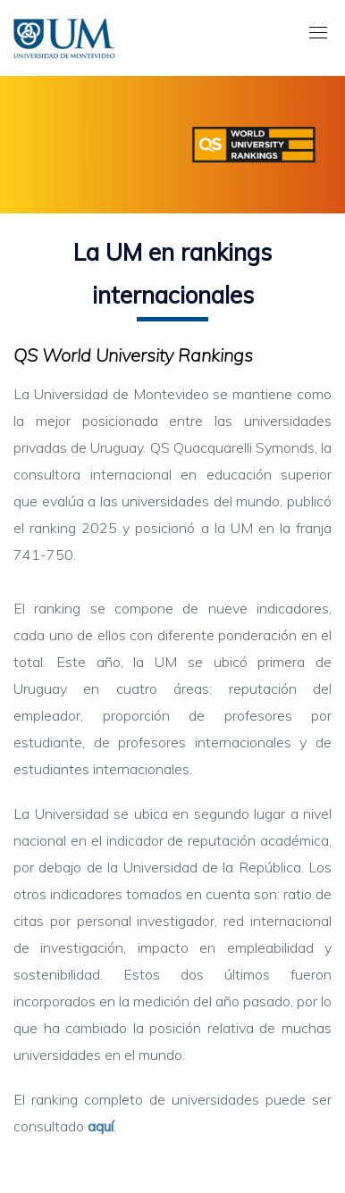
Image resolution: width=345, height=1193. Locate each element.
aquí (101, 1126)
